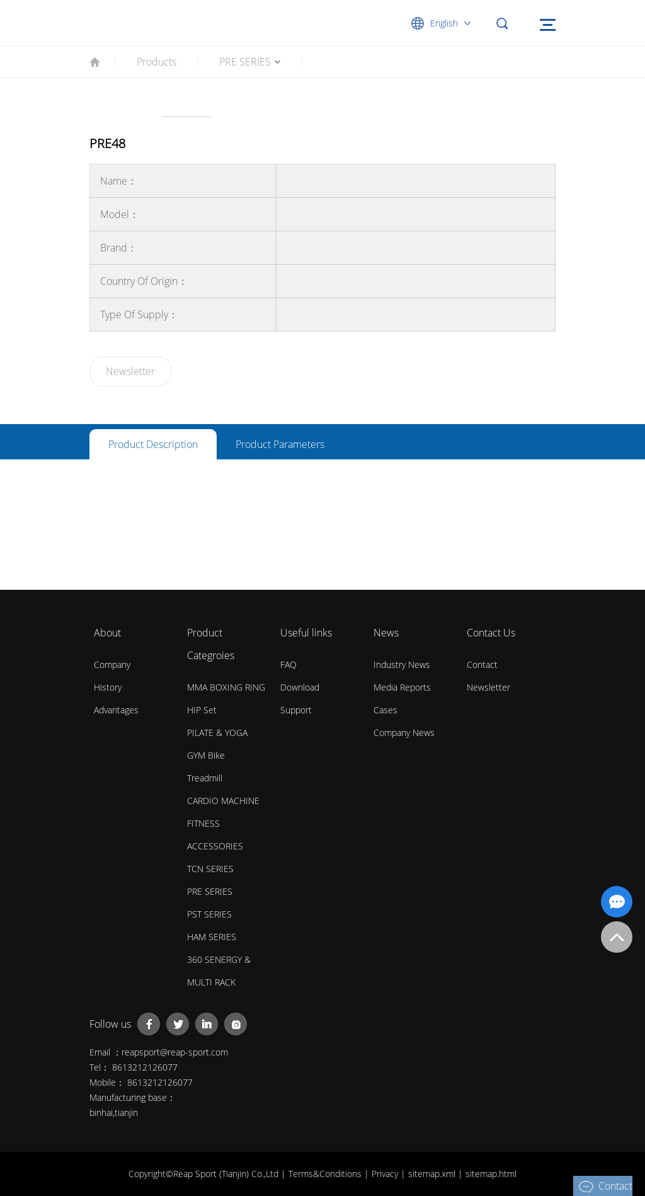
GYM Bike (206, 755)
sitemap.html (491, 1174)
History (108, 687)
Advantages (116, 710)
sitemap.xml (433, 1174)
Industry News (402, 664)
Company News (404, 733)
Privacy (386, 1174)
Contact (482, 664)
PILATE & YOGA (217, 733)
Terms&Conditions (326, 1174)
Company (112, 664)
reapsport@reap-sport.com (175, 1052)
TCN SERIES (210, 869)
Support (296, 710)
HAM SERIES (211, 937)
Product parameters (280, 444)
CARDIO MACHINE (223, 801)
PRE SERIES (245, 62)
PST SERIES (209, 914)
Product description (153, 444)
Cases (385, 710)
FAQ (288, 664)
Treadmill (204, 778)
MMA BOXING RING (226, 687)
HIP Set (202, 710)
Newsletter (130, 371)
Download (299, 687)
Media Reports (402, 687)
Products (156, 62)
